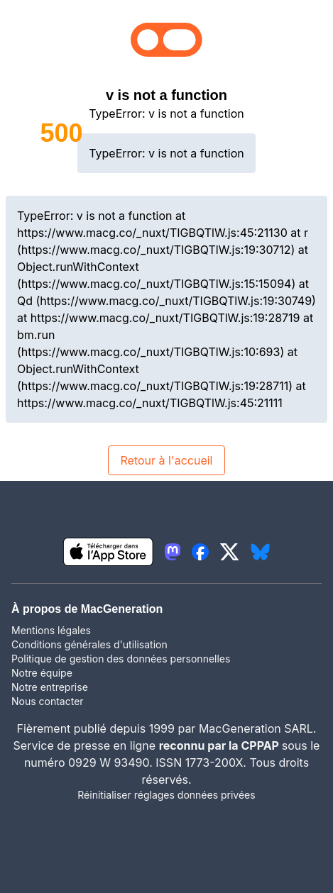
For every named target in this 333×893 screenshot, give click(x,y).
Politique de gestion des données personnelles (120, 659)
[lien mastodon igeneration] (172, 551)
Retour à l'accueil (166, 460)
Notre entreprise (49, 687)
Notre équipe (41, 673)
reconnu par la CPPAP (220, 745)
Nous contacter (47, 701)
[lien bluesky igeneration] (260, 551)
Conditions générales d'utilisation (89, 644)
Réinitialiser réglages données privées (166, 795)
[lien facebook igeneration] (200, 551)
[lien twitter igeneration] (229, 551)
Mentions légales (51, 630)
